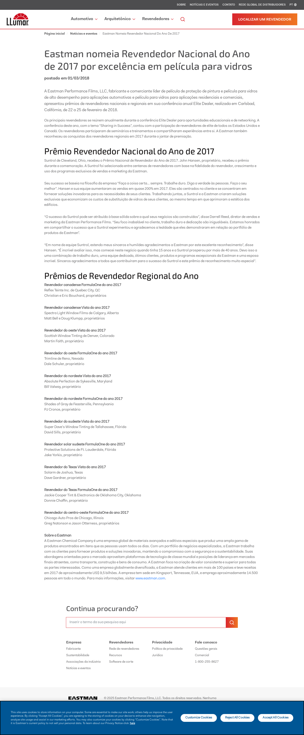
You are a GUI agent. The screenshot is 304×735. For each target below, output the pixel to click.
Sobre (181, 5)
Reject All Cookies (237, 717)
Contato (228, 5)
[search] (182, 19)
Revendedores (121, 642)
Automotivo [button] (84, 19)
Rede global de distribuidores (262, 5)
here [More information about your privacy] (132, 723)
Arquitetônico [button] (119, 19)
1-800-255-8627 (207, 662)
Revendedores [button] (157, 19)
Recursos (115, 655)
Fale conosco (206, 642)
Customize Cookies (198, 717)
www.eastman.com (150, 578)
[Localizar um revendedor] (264, 19)
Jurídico (157, 655)
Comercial (202, 655)
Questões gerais (206, 649)
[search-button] (232, 622)
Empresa (73, 642)
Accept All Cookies (276, 717)
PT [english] (293, 5)
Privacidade (162, 642)
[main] (152, 718)
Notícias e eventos (204, 5)
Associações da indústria (83, 662)
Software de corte (121, 662)
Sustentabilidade (77, 655)
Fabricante (73, 649)
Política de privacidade (167, 649)
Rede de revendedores (124, 649)
